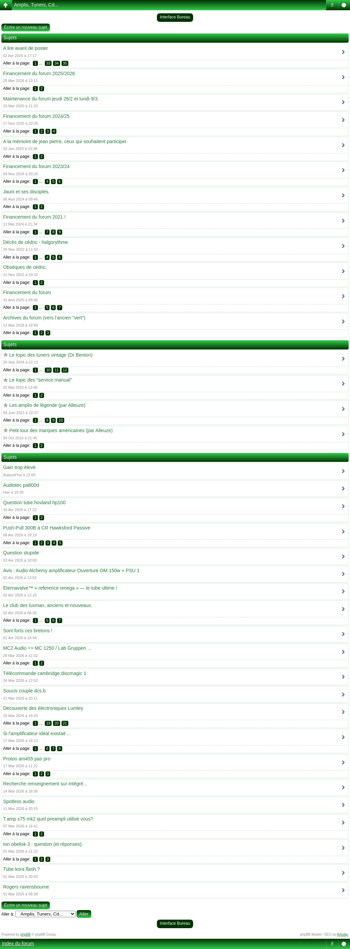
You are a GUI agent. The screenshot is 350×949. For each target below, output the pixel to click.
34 (56, 63)
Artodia (342, 934)
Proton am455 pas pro (27, 758)
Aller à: (7, 914)
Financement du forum (27, 292)
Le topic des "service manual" (40, 380)
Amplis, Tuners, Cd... (36, 5)
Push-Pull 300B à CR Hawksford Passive (46, 528)
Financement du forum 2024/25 (36, 116)
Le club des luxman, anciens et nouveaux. (47, 605)
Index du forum (18, 943)
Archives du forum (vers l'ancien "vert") (44, 317)
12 (65, 370)
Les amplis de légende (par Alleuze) (47, 405)
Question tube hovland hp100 (34, 502)
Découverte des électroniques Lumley (43, 708)
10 (48, 370)
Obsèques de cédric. (25, 267)
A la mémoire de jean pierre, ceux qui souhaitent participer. (65, 141)
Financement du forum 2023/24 (36, 166)
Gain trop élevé (19, 467)
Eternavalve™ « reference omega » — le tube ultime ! (60, 588)
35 (65, 63)
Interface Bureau (175, 17)
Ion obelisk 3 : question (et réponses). (43, 844)
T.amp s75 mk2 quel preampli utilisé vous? (48, 819)
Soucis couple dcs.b (24, 690)
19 (48, 723)
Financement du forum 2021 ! (34, 217)
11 (56, 370)
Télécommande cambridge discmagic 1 (44, 673)
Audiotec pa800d (21, 485)
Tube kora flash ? (21, 869)
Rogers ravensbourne (26, 887)
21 (65, 723)
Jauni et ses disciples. (26, 191)
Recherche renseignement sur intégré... (45, 783)
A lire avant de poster (25, 48)
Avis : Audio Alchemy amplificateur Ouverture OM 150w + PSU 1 (71, 570)
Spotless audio (19, 801)
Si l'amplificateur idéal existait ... (37, 733)
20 (56, 723)
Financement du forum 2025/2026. (39, 73)
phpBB (26, 934)
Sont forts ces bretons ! (27, 630)
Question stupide (21, 552)
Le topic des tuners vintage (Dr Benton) (51, 355)
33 (48, 63)
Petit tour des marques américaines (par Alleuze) (61, 430)
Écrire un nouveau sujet (25, 27)
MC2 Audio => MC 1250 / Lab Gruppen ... (47, 648)
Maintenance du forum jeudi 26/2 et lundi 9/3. (51, 98)
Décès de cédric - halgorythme (35, 242)
